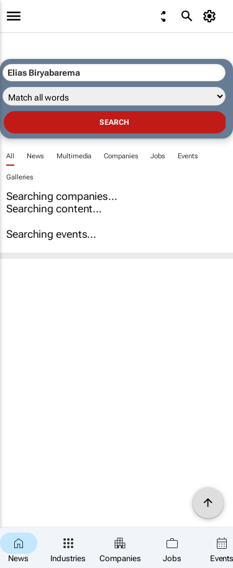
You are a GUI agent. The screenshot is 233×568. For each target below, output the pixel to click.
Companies (121, 156)
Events (188, 156)
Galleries (20, 177)
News (36, 156)
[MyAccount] (211, 16)
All (10, 156)
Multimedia (74, 156)
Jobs (157, 156)
